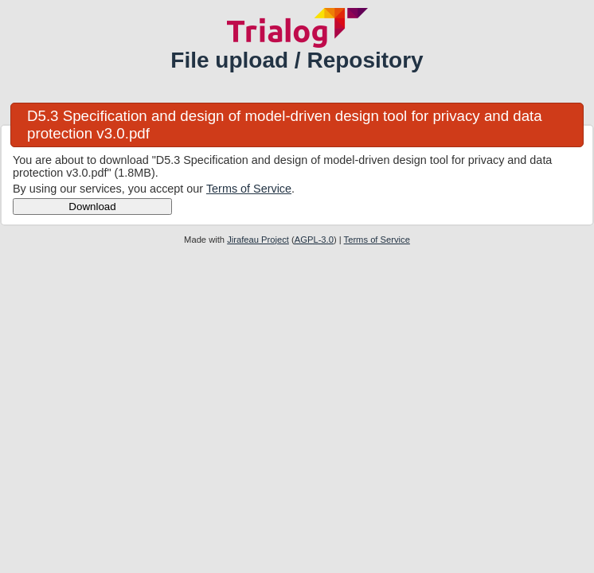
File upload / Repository (296, 60)
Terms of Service (248, 188)
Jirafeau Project (258, 239)
